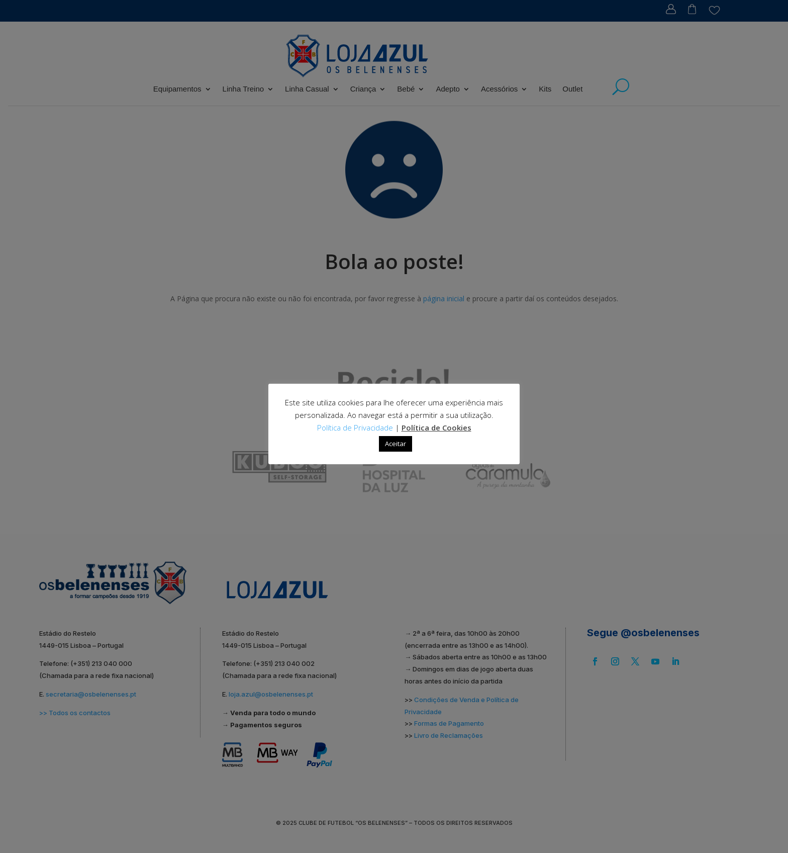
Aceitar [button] (395, 443)
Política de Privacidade (355, 427)
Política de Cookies (436, 427)
